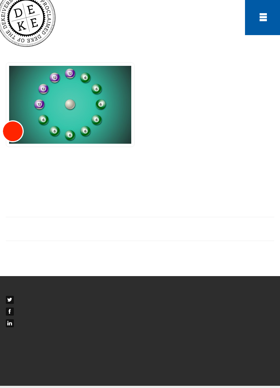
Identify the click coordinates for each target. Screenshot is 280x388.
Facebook (27, 313)
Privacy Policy (23, 359)
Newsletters (21, 336)
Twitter (24, 301)
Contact (16, 289)
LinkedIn (26, 324)
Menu (262, 17)
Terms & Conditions (30, 348)
